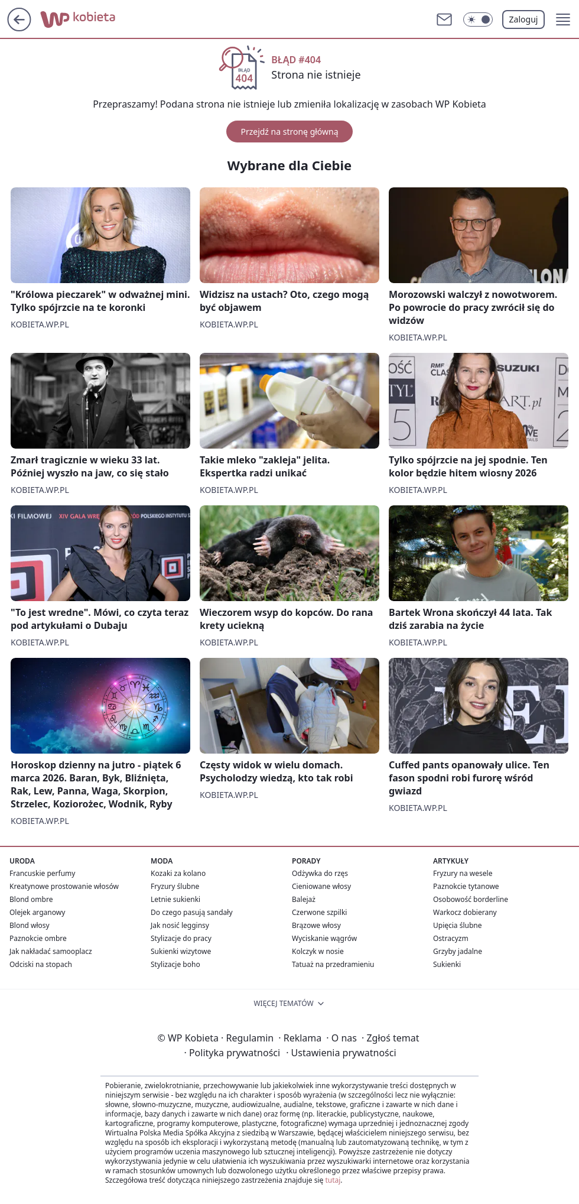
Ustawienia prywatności (341, 1052)
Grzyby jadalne (457, 951)
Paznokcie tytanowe (466, 886)
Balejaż (303, 899)
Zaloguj (523, 19)
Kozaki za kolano (178, 873)
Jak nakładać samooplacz (50, 951)
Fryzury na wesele (462, 873)
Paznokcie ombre (38, 938)
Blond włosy (29, 925)
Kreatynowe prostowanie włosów (64, 886)
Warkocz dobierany (465, 912)
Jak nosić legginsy (180, 925)
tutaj (332, 1180)
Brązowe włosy (316, 925)
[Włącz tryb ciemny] (478, 19)
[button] (563, 19)
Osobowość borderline (470, 899)
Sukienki (447, 964)
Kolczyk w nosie (318, 951)
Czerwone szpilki (319, 912)
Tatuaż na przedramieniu (333, 964)
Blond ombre (31, 899)
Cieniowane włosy (321, 886)
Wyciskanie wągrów (324, 938)
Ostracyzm (451, 938)
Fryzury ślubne (175, 886)
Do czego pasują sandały (192, 912)
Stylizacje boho (175, 964)
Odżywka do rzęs (320, 873)
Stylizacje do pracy (181, 938)
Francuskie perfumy (42, 873)
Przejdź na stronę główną (289, 131)
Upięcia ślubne (457, 925)
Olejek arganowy (37, 912)
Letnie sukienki (175, 899)
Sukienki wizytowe (181, 951)
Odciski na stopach (40, 964)
